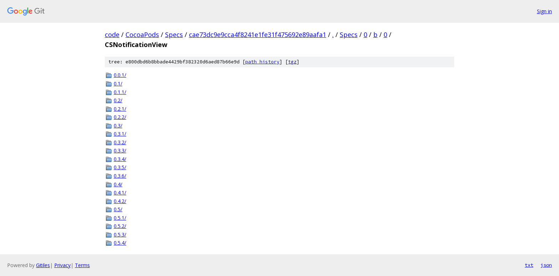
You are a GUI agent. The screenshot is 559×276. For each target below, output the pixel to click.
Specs (174, 34)
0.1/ (118, 83)
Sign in (544, 11)
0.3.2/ (120, 142)
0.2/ (118, 100)
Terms (82, 265)
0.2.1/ (120, 108)
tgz (292, 62)
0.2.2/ (120, 117)
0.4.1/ (120, 192)
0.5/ (118, 209)
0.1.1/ (120, 92)
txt (529, 265)
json (546, 265)
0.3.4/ (120, 159)
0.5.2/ (120, 226)
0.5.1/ (120, 217)
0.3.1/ (120, 133)
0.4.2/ (120, 201)
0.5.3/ (120, 234)
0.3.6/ (120, 175)
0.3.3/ (120, 150)
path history (262, 62)
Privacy (62, 265)
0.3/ (118, 125)
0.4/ (118, 184)
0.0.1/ (120, 75)
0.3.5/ (120, 167)
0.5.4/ (120, 242)
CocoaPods (142, 34)
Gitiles (43, 265)
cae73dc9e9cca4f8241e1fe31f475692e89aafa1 (257, 34)
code (112, 34)
